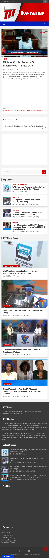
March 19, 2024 (8, 69)
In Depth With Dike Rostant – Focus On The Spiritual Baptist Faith (24, 127)
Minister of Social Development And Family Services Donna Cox (23, 110)
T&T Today (15, 197)
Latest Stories (9, 445)
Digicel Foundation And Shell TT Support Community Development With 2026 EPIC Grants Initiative (28, 227)
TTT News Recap (10, 238)
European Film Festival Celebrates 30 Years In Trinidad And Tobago (27, 213)
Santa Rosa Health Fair (12, 120)
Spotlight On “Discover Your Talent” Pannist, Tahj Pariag (26, 201)
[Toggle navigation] (4, 23)
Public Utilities (22, 185)
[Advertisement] (24, 150)
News (5, 59)
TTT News (17, 69)
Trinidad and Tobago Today (30, 204)
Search (44, 172)
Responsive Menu (45, 1)
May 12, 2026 (16, 191)
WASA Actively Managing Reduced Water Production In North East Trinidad (28, 188)
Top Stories (8, 180)
